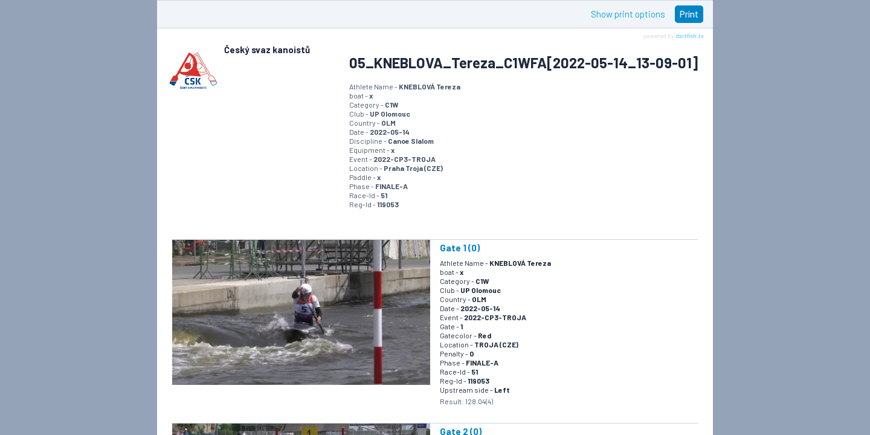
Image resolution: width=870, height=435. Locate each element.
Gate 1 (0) (460, 247)
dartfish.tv (689, 35)
